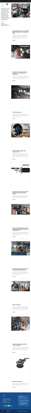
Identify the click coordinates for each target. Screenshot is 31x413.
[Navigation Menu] (29, 1)
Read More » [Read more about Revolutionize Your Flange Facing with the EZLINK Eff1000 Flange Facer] (14, 276)
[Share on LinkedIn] (11, 406)
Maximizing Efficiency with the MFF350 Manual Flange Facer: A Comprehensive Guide (5, 9)
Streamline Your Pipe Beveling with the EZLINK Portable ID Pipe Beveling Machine (5, 18)
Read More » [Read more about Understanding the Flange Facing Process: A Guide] (14, 159)
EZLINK (20, 411)
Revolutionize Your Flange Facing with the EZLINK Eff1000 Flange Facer (20, 269)
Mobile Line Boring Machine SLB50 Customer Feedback (19, 345)
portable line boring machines (5, 25)
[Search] (7, 4)
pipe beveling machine (4, 24)
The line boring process (4, 14)
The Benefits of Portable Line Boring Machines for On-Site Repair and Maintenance (5, 12)
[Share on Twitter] (9, 406)
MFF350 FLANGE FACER (17, 381)
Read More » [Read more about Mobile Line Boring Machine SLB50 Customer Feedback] (14, 352)
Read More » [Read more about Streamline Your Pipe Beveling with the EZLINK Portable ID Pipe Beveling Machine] (14, 199)
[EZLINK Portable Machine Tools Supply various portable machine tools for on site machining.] (1, 1)
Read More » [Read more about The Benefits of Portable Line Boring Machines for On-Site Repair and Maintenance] (14, 80)
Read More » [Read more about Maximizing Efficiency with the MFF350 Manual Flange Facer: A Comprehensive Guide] (14, 40)
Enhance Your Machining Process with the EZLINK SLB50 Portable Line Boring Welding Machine (20, 229)
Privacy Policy (8, 411)
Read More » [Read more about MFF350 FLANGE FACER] (14, 387)
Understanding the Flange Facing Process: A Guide (19, 151)
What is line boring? (16, 304)
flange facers (3, 23)
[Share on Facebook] (4, 406)
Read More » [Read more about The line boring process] (14, 118)
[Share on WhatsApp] (6, 406)
